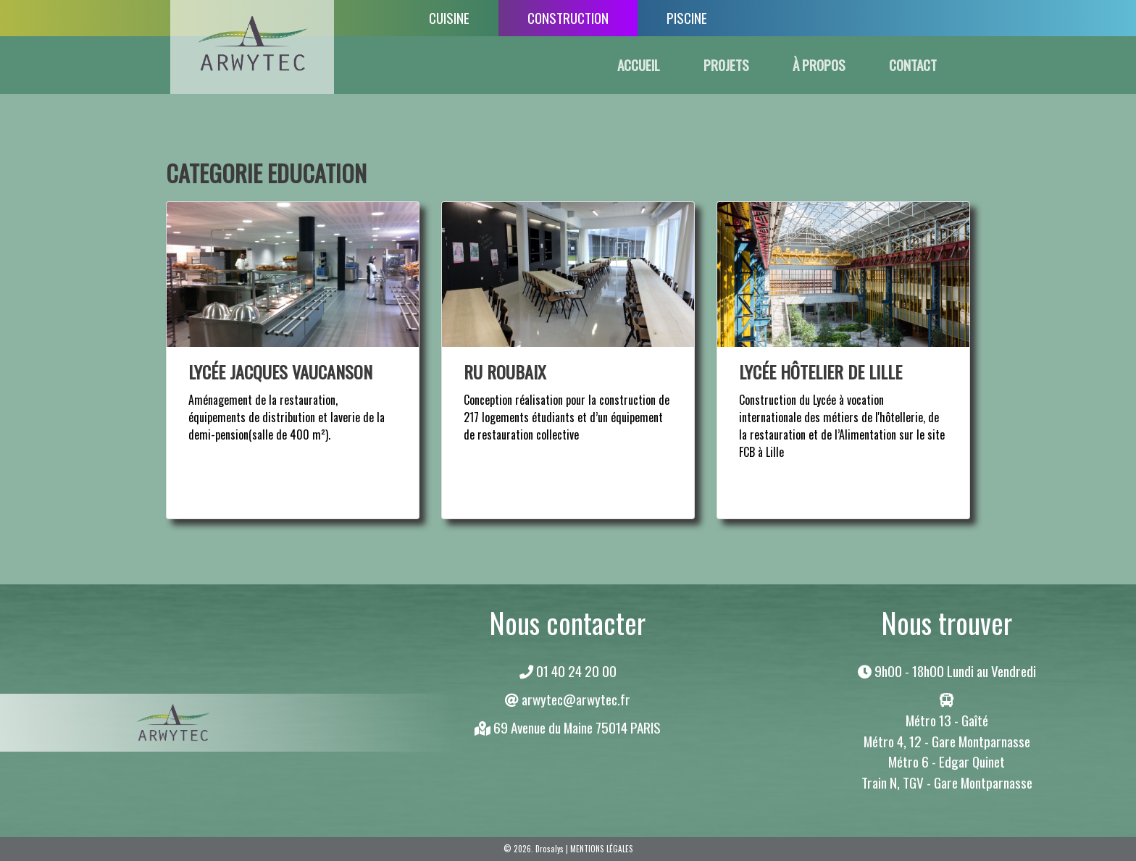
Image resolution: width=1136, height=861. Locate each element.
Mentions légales (601, 848)
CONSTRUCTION (568, 17)
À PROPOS (819, 64)
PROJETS (726, 64)
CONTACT (913, 64)
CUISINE (449, 17)
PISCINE (687, 17)
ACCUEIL (638, 64)
